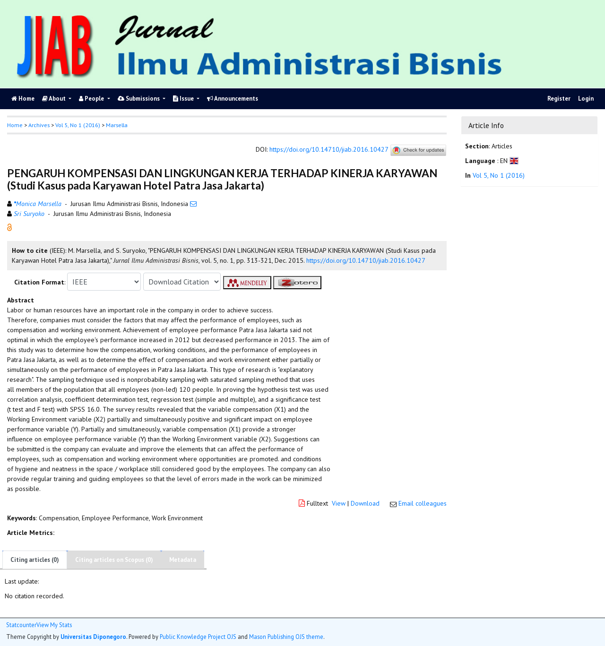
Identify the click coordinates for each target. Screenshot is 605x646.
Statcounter (21, 625)
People (92, 99)
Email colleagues (422, 503)
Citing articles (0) (34, 560)
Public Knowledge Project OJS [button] (198, 636)
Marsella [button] (117, 125)
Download (365, 503)
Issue (184, 99)
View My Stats (54, 625)
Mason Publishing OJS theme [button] (286, 636)
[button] (9, 227)
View (339, 503)
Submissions (139, 99)
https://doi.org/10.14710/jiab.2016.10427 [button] (365, 260)
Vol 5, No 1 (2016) (77, 125)
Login (586, 99)
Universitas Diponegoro (93, 636)
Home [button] (15, 125)
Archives (39, 125)
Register (558, 99)
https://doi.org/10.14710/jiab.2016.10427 (328, 150)
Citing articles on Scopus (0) (114, 560)
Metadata (182, 560)
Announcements (232, 99)
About (54, 99)
